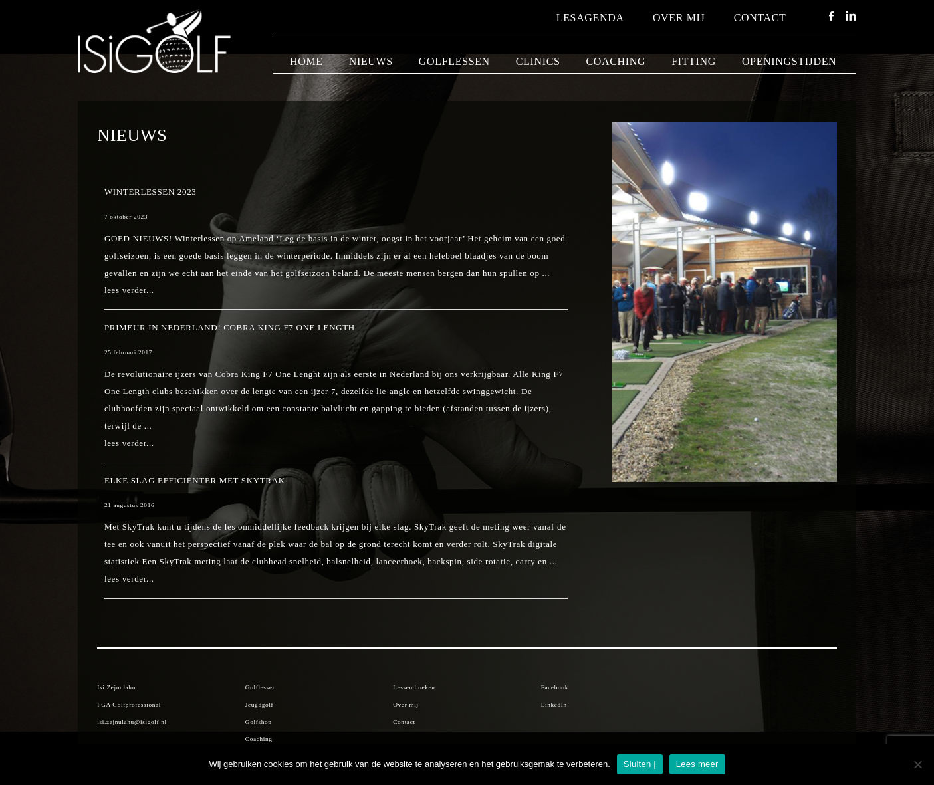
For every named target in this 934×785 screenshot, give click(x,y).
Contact (760, 17)
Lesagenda (590, 17)
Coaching (616, 61)
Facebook (554, 687)
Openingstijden (789, 61)
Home (306, 61)
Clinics (538, 61)
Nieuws (371, 61)
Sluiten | (640, 764)
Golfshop (258, 722)
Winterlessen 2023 (150, 192)
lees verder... (129, 290)
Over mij (679, 17)
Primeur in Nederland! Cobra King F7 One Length (229, 327)
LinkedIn (554, 704)
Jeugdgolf (259, 704)
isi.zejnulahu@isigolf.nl (131, 722)
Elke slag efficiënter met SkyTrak (194, 480)
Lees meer (697, 764)
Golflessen (454, 61)
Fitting (693, 61)
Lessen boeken (414, 687)
